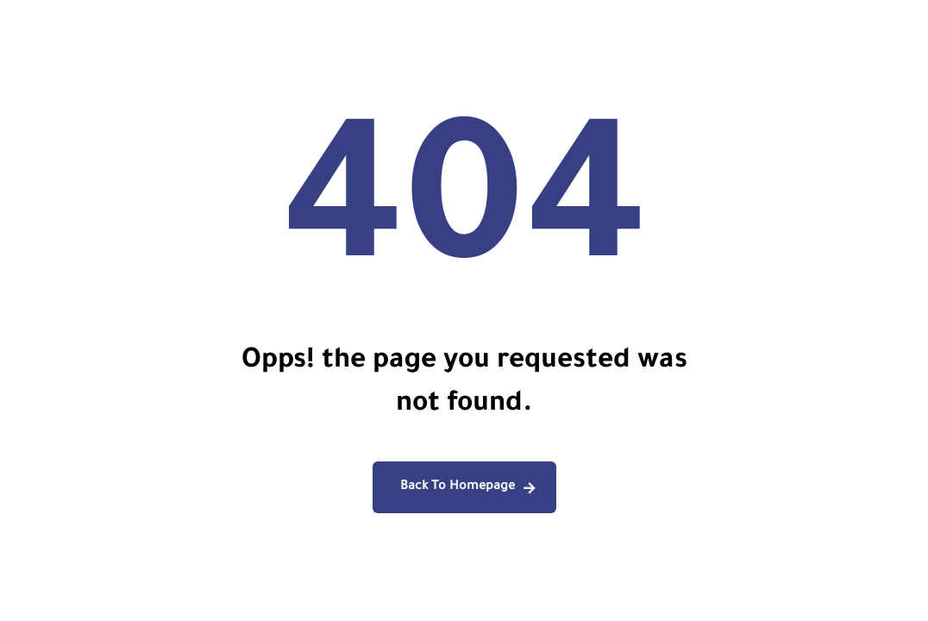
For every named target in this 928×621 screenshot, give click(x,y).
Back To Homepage (457, 487)
